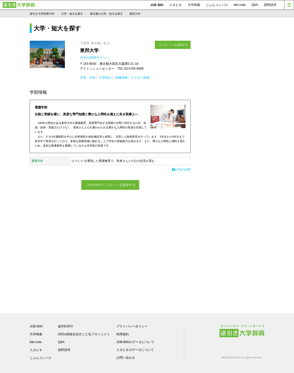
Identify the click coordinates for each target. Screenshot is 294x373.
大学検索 (194, 4)
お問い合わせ (125, 357)
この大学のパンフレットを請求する (110, 184)
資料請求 (270, 4)
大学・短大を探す (72, 13)
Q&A (254, 4)
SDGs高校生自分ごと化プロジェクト (84, 334)
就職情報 (121, 77)
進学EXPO (65, 326)
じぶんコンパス (217, 5)
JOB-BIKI (156, 5)
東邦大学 (89, 50)
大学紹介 (105, 77)
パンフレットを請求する (175, 43)
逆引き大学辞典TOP (42, 13)
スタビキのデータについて (135, 349)
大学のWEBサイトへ (95, 57)
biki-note (240, 4)
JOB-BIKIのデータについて (135, 342)
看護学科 (37, 160)
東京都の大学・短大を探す (106, 13)
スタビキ (175, 5)
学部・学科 (88, 77)
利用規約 (122, 334)
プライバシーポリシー (132, 326)
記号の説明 (181, 169)
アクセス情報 (140, 77)
